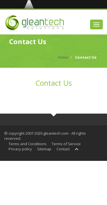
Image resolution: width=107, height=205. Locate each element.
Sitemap (44, 148)
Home (63, 57)
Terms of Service (66, 143)
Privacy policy (20, 148)
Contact (63, 148)
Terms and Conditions (28, 143)
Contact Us (53, 83)
